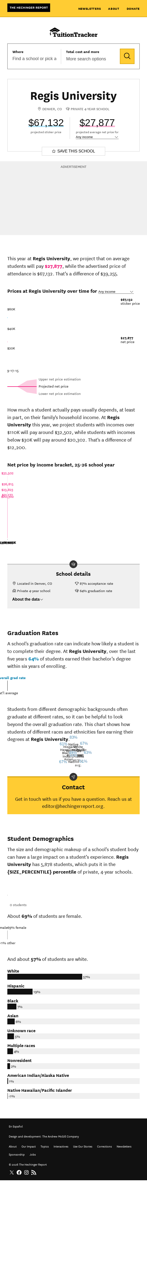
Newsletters (89, 8)
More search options (86, 58)
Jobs (33, 1251)
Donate (133, 8)
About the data (28, 599)
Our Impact (29, 1243)
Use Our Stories (82, 1243)
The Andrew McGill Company (60, 1233)
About (113, 8)
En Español (16, 1223)
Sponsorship (17, 1251)
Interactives (61, 1243)
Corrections (104, 1243)
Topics (45, 1243)
